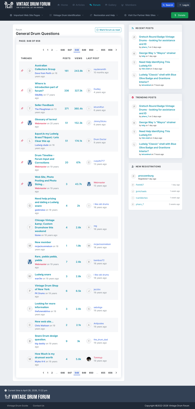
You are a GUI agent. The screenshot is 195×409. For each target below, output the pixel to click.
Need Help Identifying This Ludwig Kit (154, 63)
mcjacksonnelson (44, 246)
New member (43, 242)
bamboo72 (99, 260)
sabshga (98, 307)
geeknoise (40, 210)
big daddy (40, 343)
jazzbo (97, 289)
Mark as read (108, 29)
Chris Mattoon (42, 325)
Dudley (97, 89)
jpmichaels (141, 191)
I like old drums (101, 204)
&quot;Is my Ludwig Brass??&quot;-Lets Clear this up (47, 137)
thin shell (146, 69)
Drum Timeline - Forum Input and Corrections (44, 159)
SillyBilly (39, 94)
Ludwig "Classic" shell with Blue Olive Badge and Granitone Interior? (157, 78)
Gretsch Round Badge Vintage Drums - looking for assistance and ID (157, 40)
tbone (38, 235)
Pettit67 (140, 184)
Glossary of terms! (46, 119)
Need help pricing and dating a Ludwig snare (47, 202)
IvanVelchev (142, 198)
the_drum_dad (101, 339)
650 (91, 50)
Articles (79, 4)
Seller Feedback (44, 105)
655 (103, 50)
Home (63, 4)
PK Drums (40, 293)
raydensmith (100, 69)
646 (63, 50)
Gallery (110, 4)
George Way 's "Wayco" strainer (157, 52)
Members (128, 4)
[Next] (116, 50)
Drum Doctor (100, 139)
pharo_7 (145, 47)
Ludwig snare (43, 274)
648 (77, 50)
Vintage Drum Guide (17, 405)
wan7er (39, 278)
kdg (144, 56)
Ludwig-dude (42, 145)
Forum (95, 4)
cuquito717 (99, 161)
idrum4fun (99, 107)
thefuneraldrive (43, 311)
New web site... (44, 321)
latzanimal (146, 85)
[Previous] (43, 50)
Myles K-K (40, 361)
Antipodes (99, 323)
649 (84, 50)
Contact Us (38, 405)
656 (110, 50)
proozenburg (146, 175)
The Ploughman (43, 109)
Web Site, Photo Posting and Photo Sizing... (46, 180)
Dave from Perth (43, 73)
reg (95, 226)
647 (70, 50)
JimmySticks (100, 121)
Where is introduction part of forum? (46, 87)
